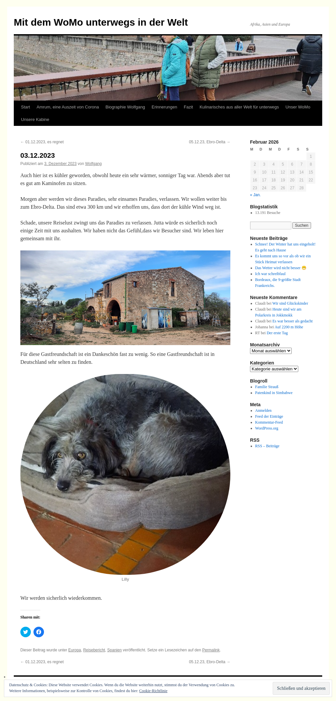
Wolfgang (93, 163)
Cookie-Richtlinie (153, 691)
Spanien (114, 650)
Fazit (188, 107)
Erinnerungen (164, 107)
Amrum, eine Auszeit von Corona (67, 107)
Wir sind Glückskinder (290, 303)
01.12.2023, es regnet (42, 142)
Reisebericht (94, 650)
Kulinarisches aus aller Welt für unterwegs (239, 107)
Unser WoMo (297, 107)
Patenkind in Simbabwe (274, 392)
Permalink (211, 650)
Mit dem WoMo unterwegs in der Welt (101, 22)
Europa (74, 650)
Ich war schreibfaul (270, 273)
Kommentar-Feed (269, 422)
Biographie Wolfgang (125, 107)
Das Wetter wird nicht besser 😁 (280, 268)
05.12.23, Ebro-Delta (209, 142)
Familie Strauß (267, 387)
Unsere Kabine (35, 119)
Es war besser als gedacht (292, 321)
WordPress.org (266, 428)
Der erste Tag (277, 333)
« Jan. (255, 195)
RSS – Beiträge (267, 446)
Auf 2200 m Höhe (289, 327)
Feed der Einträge (269, 416)
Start (25, 107)
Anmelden (263, 410)
